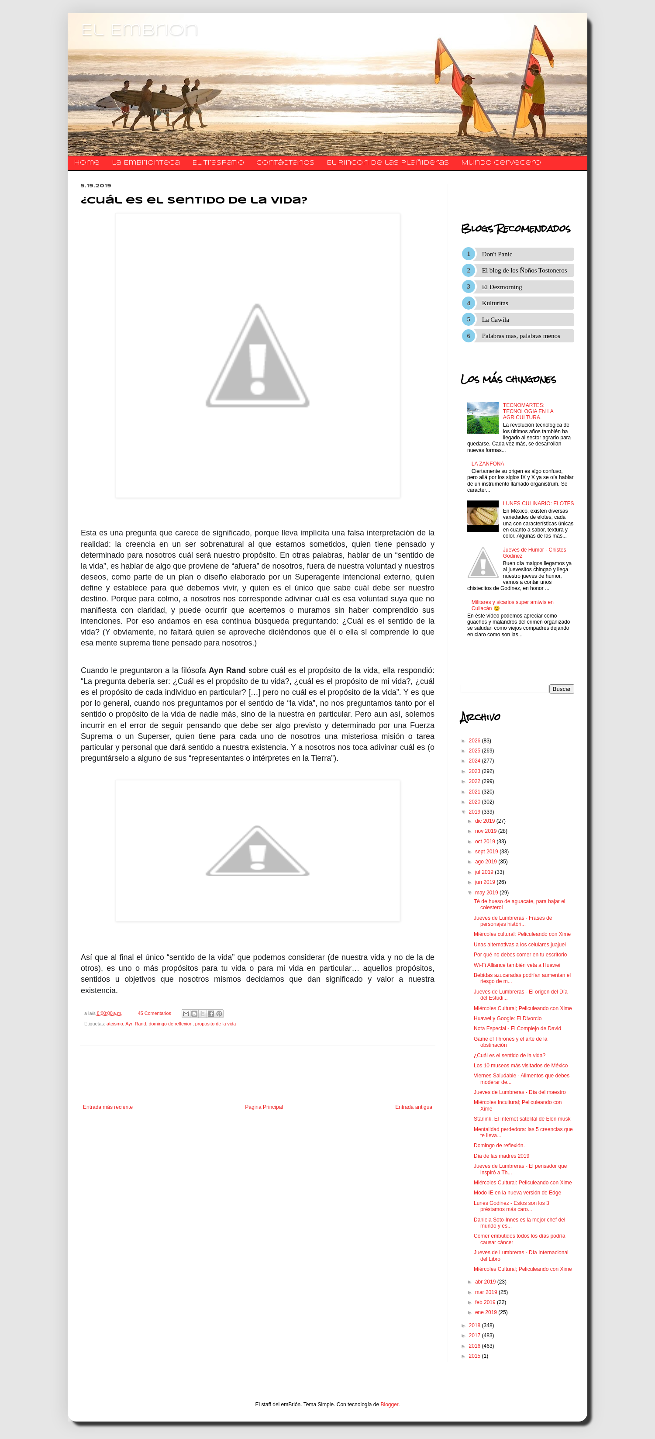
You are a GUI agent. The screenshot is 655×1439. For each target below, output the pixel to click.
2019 (475, 812)
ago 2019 (486, 862)
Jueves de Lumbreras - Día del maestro (520, 1092)
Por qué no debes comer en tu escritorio (520, 955)
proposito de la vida (215, 1023)
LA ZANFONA (488, 464)
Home (87, 163)
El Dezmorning (502, 286)
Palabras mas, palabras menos (521, 335)
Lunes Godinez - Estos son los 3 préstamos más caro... (511, 1206)
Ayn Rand (135, 1023)
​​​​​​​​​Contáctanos (285, 163)
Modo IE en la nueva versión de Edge (517, 1193)
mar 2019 (487, 1292)
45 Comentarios (154, 1013)
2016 (475, 1346)
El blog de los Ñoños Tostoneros (524, 270)
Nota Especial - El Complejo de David (517, 1028)
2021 (475, 792)
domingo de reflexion (170, 1023)
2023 (475, 771)
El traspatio (218, 163)
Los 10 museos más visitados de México (521, 1066)
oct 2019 (485, 842)
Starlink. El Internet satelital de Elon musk (522, 1119)
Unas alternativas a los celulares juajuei (520, 945)
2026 (475, 741)
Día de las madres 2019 (501, 1156)
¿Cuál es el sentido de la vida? (509, 1056)
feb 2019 (486, 1302)
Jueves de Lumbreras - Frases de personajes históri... (513, 921)
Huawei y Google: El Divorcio (507, 1018)
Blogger (390, 1404)
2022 (475, 781)
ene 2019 (486, 1312)
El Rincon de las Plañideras (388, 163)
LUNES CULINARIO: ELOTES (538, 503)
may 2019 (487, 893)
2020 (475, 802)
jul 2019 (485, 872)
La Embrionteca (146, 163)
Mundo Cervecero (501, 163)
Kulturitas (495, 303)
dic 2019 (485, 821)
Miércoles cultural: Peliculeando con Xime (522, 934)
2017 (475, 1335)
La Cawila (495, 319)
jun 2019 (485, 882)
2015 (475, 1356)
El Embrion (139, 30)
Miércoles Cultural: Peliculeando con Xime (523, 1183)
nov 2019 (486, 831)
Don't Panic (497, 254)
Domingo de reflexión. (499, 1145)
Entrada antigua (413, 1107)
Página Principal (264, 1107)
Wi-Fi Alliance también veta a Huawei (517, 965)
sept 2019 (487, 852)
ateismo (115, 1023)
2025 (475, 751)
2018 (475, 1325)
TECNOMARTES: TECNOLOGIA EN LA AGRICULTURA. (528, 411)
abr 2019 (486, 1282)
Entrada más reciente (108, 1107)
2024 (475, 761)
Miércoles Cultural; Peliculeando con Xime (523, 1008)
